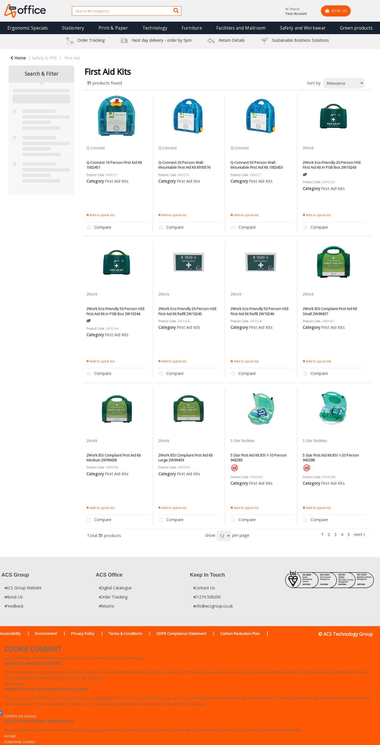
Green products (356, 28)
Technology (155, 28)
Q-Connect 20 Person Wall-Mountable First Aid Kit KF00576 (184, 165)
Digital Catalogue (116, 588)
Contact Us (204, 588)
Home (18, 58)
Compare (98, 228)
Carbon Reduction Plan (240, 633)
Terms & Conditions (125, 633)
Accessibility (10, 633)
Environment (46, 633)
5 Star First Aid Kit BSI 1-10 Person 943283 (259, 458)
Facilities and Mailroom (241, 28)
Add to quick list (100, 215)
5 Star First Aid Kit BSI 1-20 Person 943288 (331, 458)
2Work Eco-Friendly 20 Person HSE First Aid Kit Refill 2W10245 (187, 311)
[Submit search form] (176, 10)
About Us (14, 597)
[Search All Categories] (127, 11)
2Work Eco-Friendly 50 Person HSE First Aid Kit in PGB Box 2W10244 (115, 311)
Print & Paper (113, 28)
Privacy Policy (82, 633)
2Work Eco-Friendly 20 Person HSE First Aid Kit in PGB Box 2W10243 (332, 165)
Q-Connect (95, 147)
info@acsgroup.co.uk (213, 606)
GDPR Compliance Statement (181, 633)
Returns (107, 606)
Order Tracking (113, 597)
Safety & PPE (44, 58)
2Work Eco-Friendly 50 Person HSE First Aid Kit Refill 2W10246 (260, 311)
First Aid (72, 58)
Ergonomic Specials (27, 28)
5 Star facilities (243, 440)
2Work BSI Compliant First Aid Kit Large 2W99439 (185, 458)
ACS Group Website (23, 588)
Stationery (73, 28)
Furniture (192, 28)
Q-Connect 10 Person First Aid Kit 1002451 (114, 165)
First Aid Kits (116, 181)
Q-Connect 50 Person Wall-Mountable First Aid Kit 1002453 (257, 165)
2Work (308, 147)
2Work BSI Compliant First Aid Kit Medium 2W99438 (113, 458)
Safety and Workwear (303, 28)
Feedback (14, 606)
